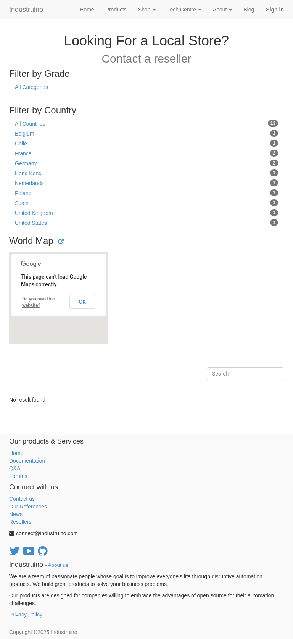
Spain (146, 202)
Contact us (22, 499)
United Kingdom (146, 212)
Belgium (146, 133)
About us (58, 565)
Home (16, 453)
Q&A (15, 468)
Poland (146, 192)
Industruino (26, 9)
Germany (146, 163)
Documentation (27, 461)
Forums (18, 476)
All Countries (146, 123)
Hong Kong (146, 172)
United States (146, 222)
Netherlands (146, 182)
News (16, 514)
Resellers (20, 522)
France (146, 153)
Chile (146, 143)
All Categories (31, 87)
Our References (28, 506)
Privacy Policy (25, 615)
